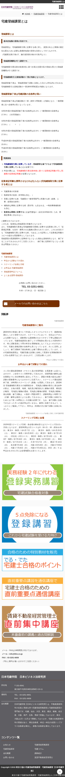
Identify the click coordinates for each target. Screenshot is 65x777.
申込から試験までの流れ (14, 261)
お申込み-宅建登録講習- (13, 268)
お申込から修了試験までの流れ (32, 364)
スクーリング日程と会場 (32, 418)
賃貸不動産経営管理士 (44, 757)
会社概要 (7, 753)
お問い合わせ (8, 757)
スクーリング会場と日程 (14, 264)
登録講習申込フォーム (13, 272)
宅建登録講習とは (11, 257)
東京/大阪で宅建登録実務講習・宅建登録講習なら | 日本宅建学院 (38, 775)
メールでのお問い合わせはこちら (31, 303)
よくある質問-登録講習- (13, 275)
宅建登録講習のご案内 (32, 325)
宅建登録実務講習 (42, 745)
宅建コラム (39, 749)
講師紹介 (38, 753)
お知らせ (7, 745)
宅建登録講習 (6, 254)
